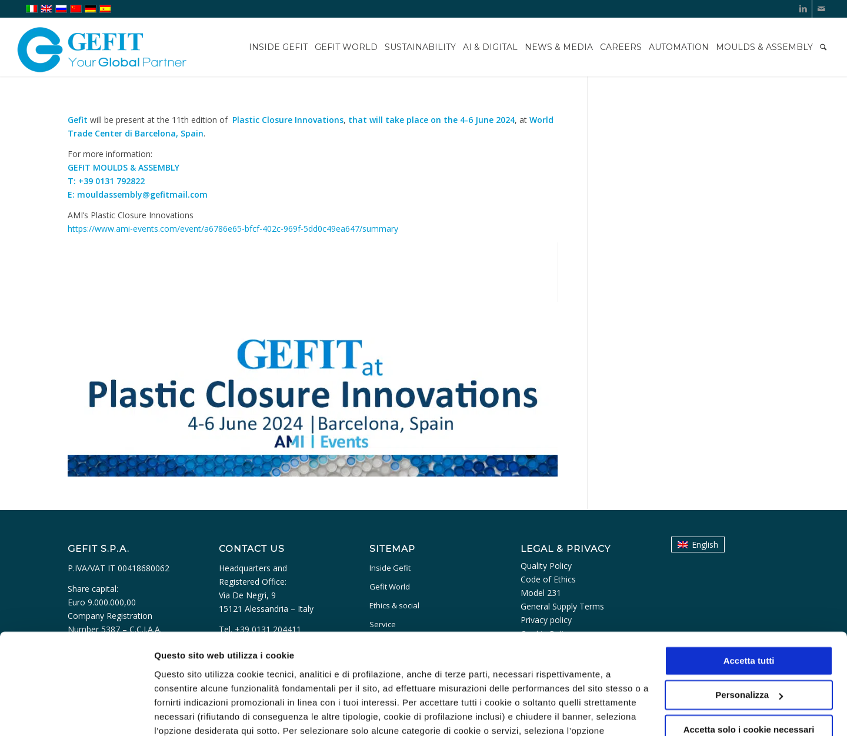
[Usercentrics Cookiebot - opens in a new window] (76, 713)
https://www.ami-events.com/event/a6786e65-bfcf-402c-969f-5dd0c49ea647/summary (233, 228)
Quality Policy (546, 565)
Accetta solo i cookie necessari (749, 665)
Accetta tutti (749, 596)
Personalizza (181, 713)
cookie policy (439, 680)
